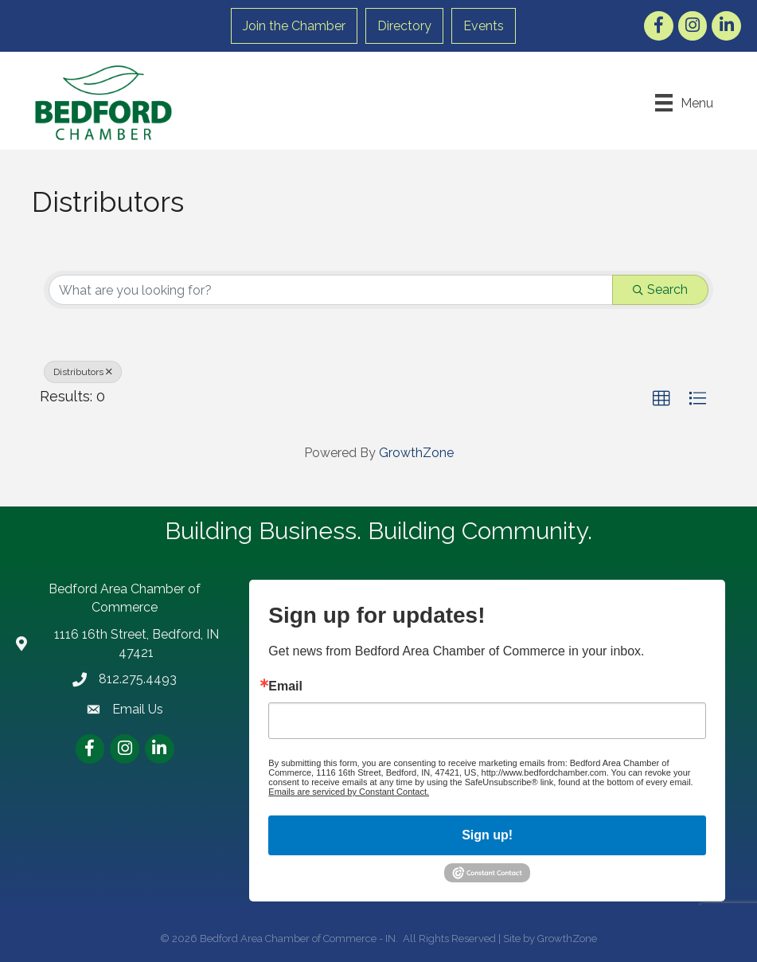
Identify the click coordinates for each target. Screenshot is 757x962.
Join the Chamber (294, 25)
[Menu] (684, 102)
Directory (404, 25)
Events (483, 25)
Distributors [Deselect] (82, 371)
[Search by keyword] (331, 290)
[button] (661, 399)
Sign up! (487, 835)
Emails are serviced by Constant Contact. (348, 791)
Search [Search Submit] (660, 289)
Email (285, 686)
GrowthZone (416, 452)
